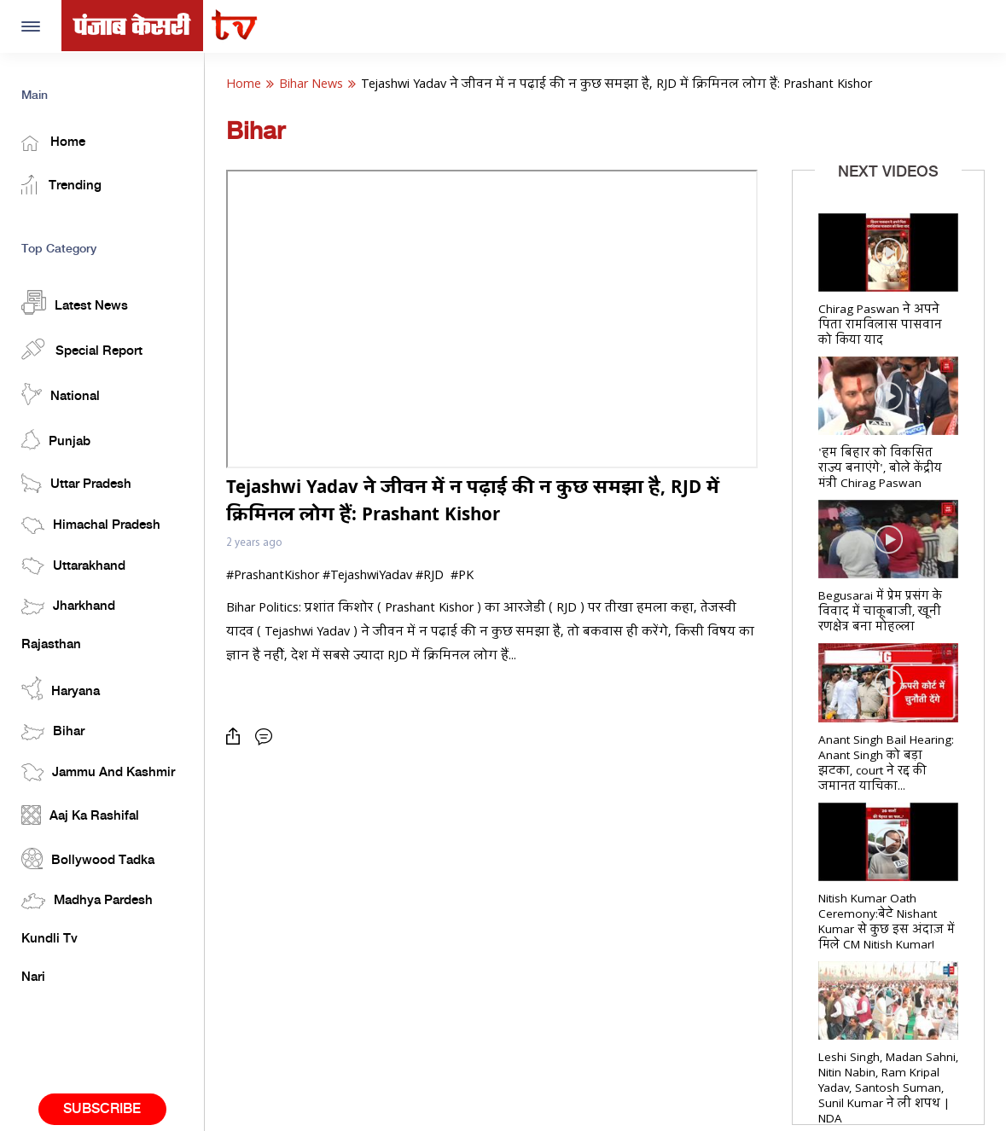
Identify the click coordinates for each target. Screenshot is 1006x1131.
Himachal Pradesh (90, 525)
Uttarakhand (73, 566)
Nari (33, 977)
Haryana (60, 688)
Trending (61, 184)
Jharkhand (68, 607)
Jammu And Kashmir (98, 772)
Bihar (52, 732)
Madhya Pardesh (87, 901)
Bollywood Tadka (87, 858)
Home (53, 143)
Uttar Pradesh (76, 483)
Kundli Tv (49, 939)
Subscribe (102, 1109)
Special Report (81, 349)
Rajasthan (51, 645)
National (60, 394)
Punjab (55, 439)
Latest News (74, 302)
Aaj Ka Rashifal (80, 815)
